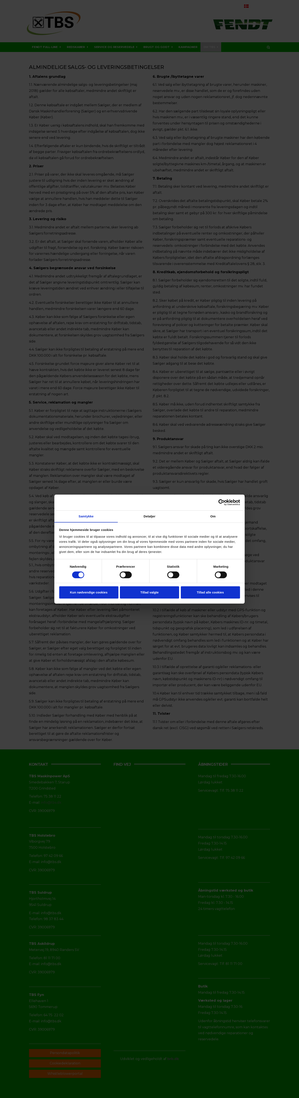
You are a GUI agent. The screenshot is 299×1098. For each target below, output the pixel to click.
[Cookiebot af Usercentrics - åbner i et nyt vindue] (221, 502)
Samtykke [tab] (86, 516)
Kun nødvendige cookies (89, 592)
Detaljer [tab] (149, 516)
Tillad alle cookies (210, 592)
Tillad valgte (149, 592)
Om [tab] (212, 516)
